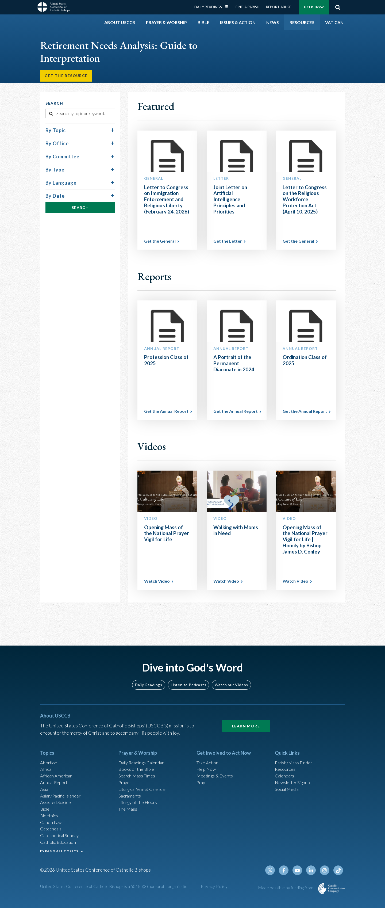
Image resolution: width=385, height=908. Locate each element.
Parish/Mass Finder (295, 754)
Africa (46, 761)
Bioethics (50, 811)
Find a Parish (247, 7)
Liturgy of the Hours (139, 797)
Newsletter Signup (294, 775)
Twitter (274, 871)
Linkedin (313, 871)
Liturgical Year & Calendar (145, 782)
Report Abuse (278, 7)
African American (57, 768)
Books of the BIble (137, 761)
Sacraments (130, 790)
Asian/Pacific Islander (62, 790)
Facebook (287, 871)
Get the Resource (67, 76)
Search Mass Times (138, 768)
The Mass (128, 804)
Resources (286, 761)
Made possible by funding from (286, 888)
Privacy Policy (214, 886)
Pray (201, 775)
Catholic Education (59, 840)
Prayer (125, 775)
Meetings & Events (216, 768)
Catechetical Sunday (61, 833)
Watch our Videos (231, 675)
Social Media (288, 782)
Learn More (246, 716)
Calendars (285, 768)
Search (338, 7)
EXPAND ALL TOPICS (59, 850)
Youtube (300, 871)
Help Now (314, 7)
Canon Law (51, 819)
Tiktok (338, 871)
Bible (45, 804)
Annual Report (55, 775)
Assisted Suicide (57, 797)
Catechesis (51, 826)
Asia (44, 782)
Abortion (49, 754)
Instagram (325, 871)
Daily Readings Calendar (228, 6)
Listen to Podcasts (188, 675)
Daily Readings (208, 7)
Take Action (208, 754)
